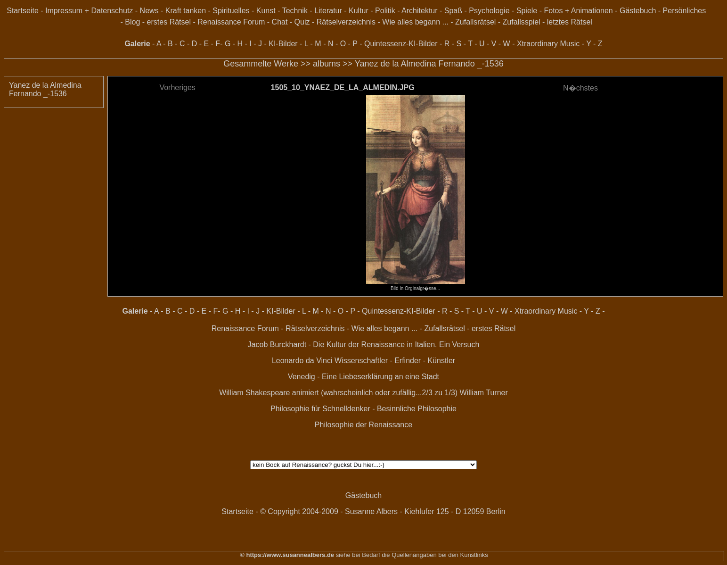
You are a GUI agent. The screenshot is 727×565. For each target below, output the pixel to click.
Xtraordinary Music (548, 44)
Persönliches (684, 11)
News (149, 11)
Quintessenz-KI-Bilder (401, 44)
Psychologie (489, 11)
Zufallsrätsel (475, 22)
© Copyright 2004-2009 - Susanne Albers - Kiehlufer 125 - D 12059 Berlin (383, 511)
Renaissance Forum (231, 22)
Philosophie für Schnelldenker (320, 409)
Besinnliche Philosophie (417, 409)
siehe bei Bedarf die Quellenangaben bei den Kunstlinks (411, 554)
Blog (132, 22)
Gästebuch (638, 11)
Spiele (526, 11)
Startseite (23, 11)
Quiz (302, 22)
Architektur (419, 11)
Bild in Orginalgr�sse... (415, 286)
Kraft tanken (185, 11)
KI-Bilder (283, 44)
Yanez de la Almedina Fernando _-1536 (429, 63)
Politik (385, 11)
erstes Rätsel (169, 22)
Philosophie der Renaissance (363, 425)
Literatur (328, 11)
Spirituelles (230, 11)
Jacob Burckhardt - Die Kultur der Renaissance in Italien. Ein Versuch (364, 345)
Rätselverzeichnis (346, 22)
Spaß (453, 11)
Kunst (266, 11)
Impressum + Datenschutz (89, 11)
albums (326, 63)
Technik (295, 11)
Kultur (358, 11)
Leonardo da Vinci (302, 361)
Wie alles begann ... (415, 22)
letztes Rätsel (569, 22)
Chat (280, 22)
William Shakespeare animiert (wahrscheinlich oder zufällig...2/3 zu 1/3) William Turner (363, 393)
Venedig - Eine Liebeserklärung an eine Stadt (363, 377)
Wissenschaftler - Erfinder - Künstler (395, 361)
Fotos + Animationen (578, 11)
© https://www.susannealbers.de (287, 554)
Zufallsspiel (521, 22)
